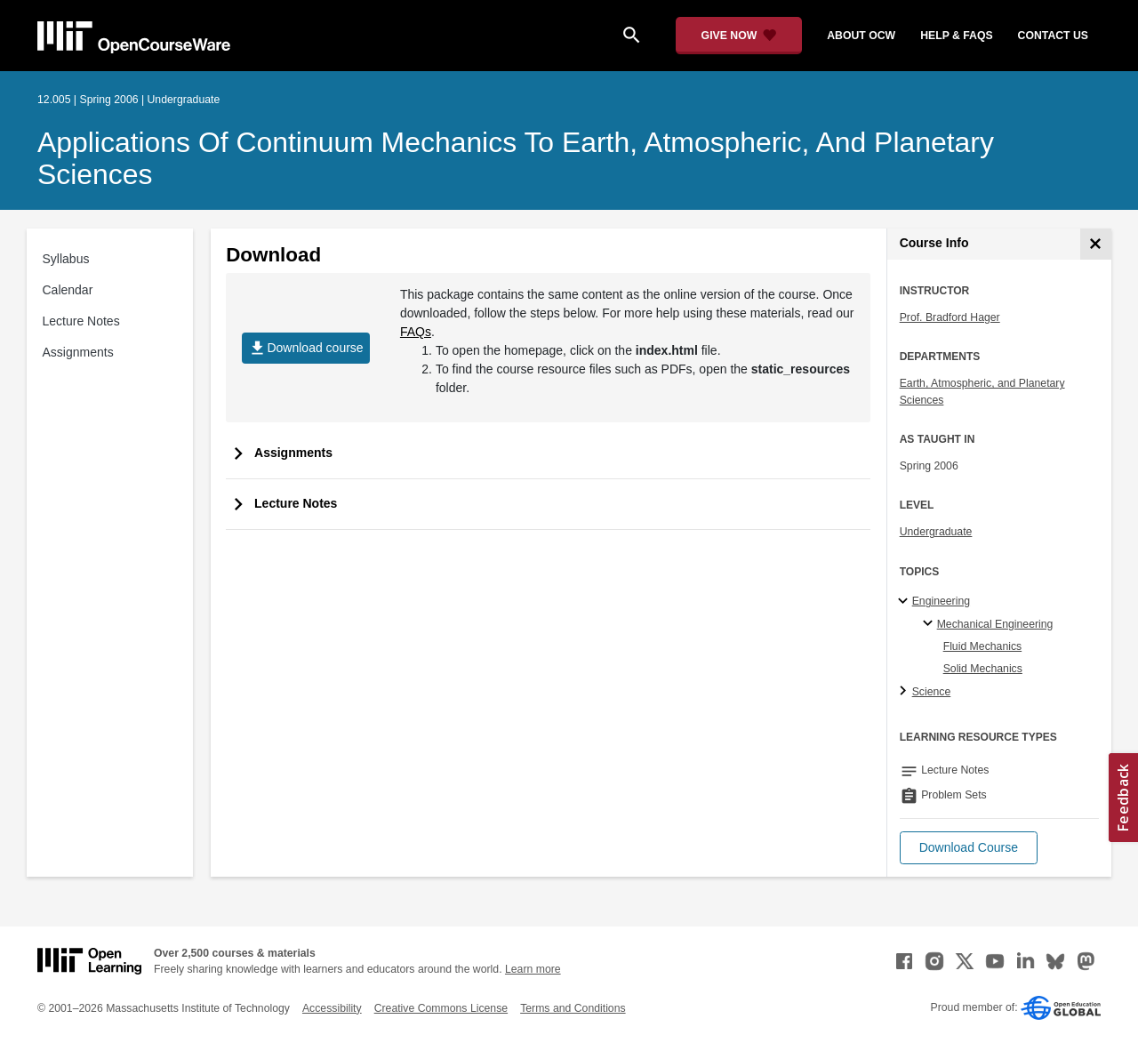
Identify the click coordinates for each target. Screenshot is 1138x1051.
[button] (969, 847)
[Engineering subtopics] (906, 602)
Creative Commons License (441, 1008)
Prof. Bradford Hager (950, 317)
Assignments (78, 352)
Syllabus (66, 259)
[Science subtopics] (906, 691)
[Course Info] (1095, 244)
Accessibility (332, 1008)
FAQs (415, 332)
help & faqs (956, 35)
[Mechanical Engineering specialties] (930, 624)
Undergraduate (936, 532)
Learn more (533, 969)
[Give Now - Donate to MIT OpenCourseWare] (739, 35)
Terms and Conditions (572, 1008)
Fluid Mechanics (982, 646)
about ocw (861, 35)
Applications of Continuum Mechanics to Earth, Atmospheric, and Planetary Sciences (515, 158)
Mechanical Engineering (995, 624)
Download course (305, 348)
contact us (1053, 35)
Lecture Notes (81, 321)
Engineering (941, 601)
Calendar (68, 290)
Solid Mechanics (982, 668)
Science (931, 692)
